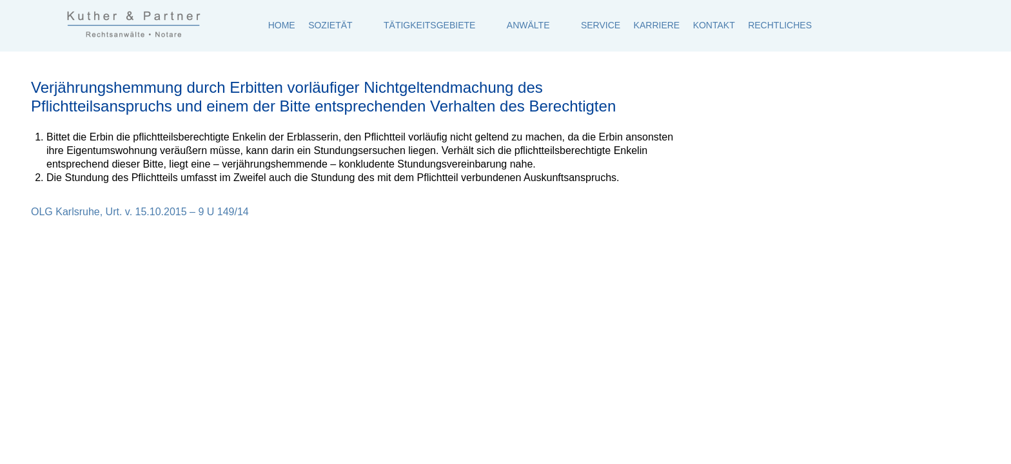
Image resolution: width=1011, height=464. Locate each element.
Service (600, 25)
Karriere (657, 25)
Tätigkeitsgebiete (429, 25)
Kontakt (714, 25)
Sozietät (330, 25)
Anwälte (528, 25)
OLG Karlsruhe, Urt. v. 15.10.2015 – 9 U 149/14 (140, 211)
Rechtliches (780, 25)
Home (281, 25)
